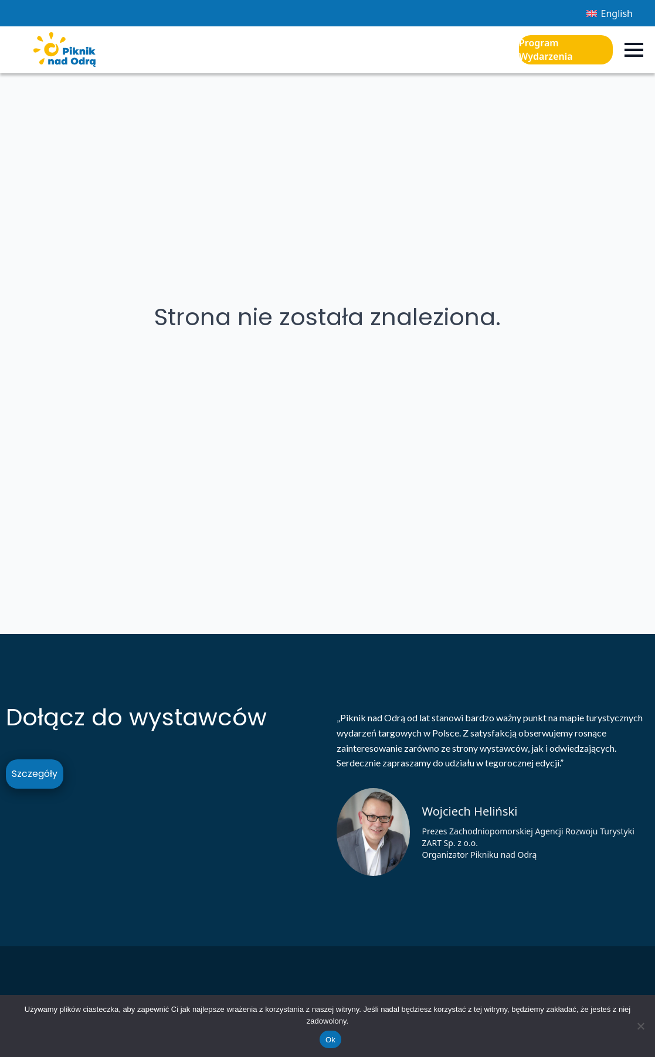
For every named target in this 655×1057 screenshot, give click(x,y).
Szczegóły (34, 773)
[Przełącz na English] (610, 13)
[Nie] (640, 1026)
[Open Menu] (634, 49)
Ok (330, 1039)
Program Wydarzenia (546, 49)
